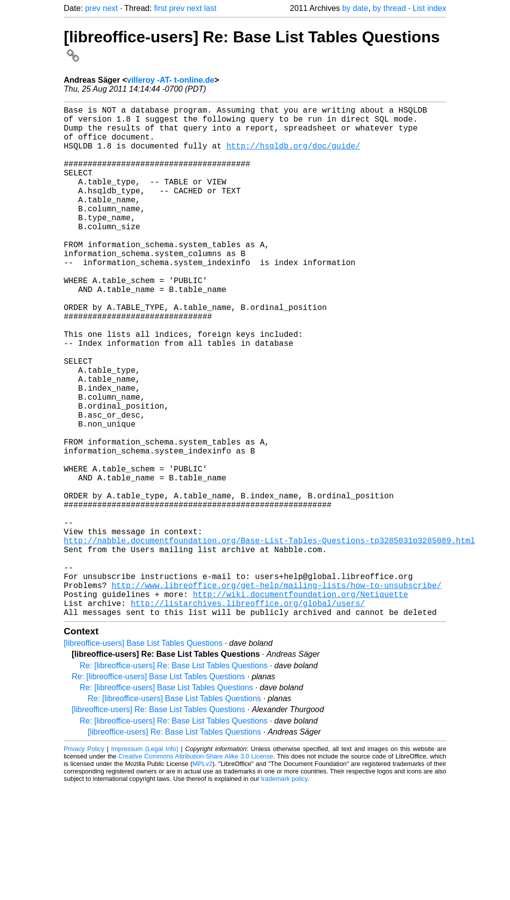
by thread (389, 8)
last (210, 8)
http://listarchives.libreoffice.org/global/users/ (247, 714)
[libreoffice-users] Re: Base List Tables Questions (158, 823)
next (110, 8)
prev (93, 8)
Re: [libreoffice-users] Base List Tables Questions (158, 790)
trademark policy (284, 892)
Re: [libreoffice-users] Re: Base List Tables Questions (173, 779)
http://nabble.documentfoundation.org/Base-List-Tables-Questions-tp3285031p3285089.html (269, 637)
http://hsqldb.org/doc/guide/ (293, 155)
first (160, 8)
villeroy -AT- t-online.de (171, 80)
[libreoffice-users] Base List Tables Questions (143, 756)
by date (355, 8)
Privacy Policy (84, 862)
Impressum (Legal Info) (144, 862)
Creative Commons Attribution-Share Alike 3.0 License (196, 870)
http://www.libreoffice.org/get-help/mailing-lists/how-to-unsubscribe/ (276, 692)
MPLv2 (203, 877)
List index (429, 8)
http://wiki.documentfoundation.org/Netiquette (300, 703)
